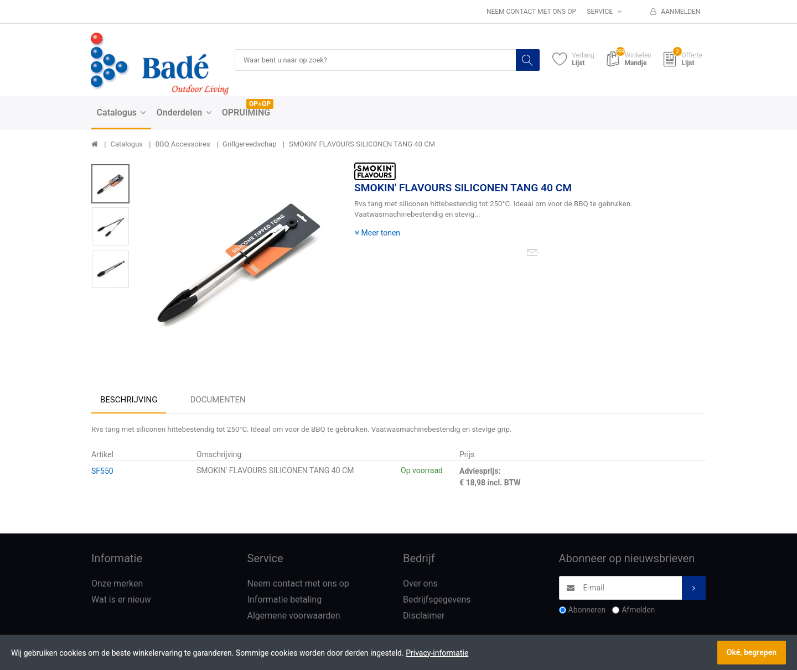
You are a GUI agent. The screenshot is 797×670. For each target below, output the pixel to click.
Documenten (218, 400)
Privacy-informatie (437, 652)
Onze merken (117, 584)
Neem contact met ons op (531, 11)
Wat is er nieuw (121, 600)
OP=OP (260, 104)
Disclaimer (423, 616)
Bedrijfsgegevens (437, 600)
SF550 (102, 471)
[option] (239, 261)
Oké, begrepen (752, 652)
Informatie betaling (284, 600)
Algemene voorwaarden (293, 616)
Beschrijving (128, 400)
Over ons (420, 584)
